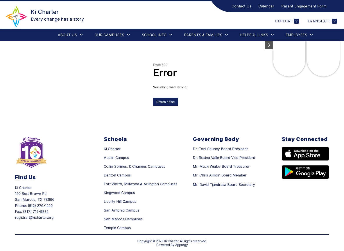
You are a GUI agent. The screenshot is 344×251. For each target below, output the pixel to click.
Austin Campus (116, 157)
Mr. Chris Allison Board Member (220, 175)
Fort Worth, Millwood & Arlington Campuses (140, 184)
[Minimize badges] (269, 45)
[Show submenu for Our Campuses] (109, 34)
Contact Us (241, 6)
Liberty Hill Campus (120, 201)
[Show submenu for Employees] (296, 34)
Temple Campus (117, 228)
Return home (165, 102)
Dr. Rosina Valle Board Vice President (224, 157)
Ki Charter (112, 149)
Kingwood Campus (119, 192)
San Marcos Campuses (123, 219)
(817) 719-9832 (35, 211)
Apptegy (181, 245)
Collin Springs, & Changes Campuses (134, 166)
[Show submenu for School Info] (154, 34)
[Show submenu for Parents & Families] (203, 34)
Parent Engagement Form (303, 6)
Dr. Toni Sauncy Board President (220, 149)
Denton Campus (117, 175)
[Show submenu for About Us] (67, 34)
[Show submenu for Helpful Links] (254, 34)
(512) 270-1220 (40, 205)
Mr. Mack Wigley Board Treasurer (221, 166)
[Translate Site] (321, 21)
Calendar (266, 6)
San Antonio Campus (121, 210)
